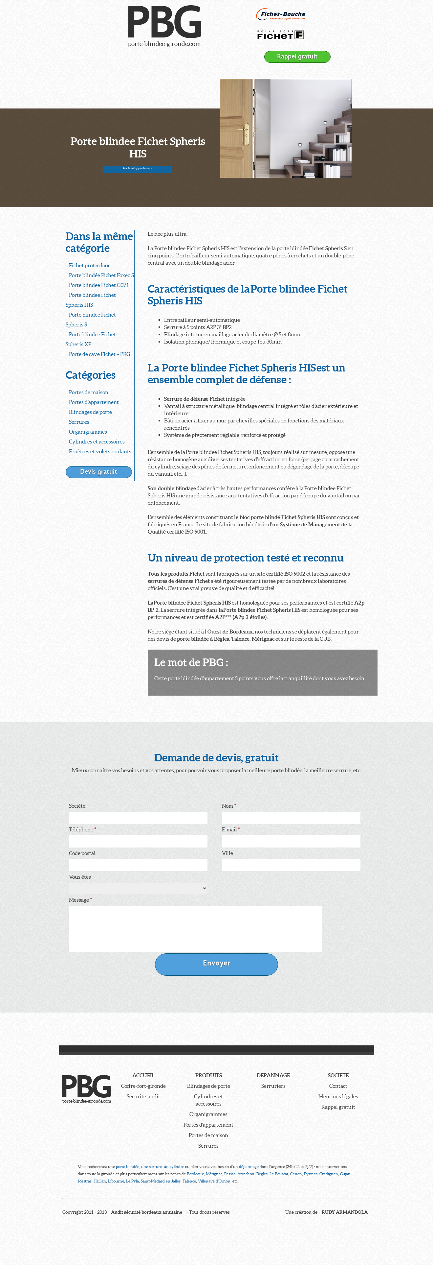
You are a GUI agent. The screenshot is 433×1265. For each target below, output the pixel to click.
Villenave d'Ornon (214, 1181)
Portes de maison (88, 392)
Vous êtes (80, 877)
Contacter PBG (216, 57)
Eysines (310, 1174)
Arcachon (245, 1174)
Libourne (116, 1181)
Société (178, 57)
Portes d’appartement (94, 402)
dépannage (249, 1166)
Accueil (77, 57)
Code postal (82, 853)
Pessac (229, 1174)
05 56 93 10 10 (350, 55)
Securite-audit (143, 1096)
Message (80, 900)
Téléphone (82, 829)
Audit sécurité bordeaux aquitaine (146, 1212)
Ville (227, 853)
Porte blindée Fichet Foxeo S (101, 275)
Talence (189, 1181)
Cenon (296, 1174)
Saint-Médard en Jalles (161, 1181)
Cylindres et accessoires (97, 441)
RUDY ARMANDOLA (345, 1212)
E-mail (231, 829)
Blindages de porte (90, 412)
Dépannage (144, 57)
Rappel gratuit (297, 56)
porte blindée (127, 1166)
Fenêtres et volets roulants (100, 451)
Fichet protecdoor (89, 265)
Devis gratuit (98, 471)
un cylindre (174, 1166)
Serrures (79, 422)
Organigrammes (88, 432)
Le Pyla (132, 1181)
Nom (229, 806)
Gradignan (328, 1174)
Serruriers (273, 1086)
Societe (338, 1075)
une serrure (151, 1166)
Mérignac (214, 1174)
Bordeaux (195, 1174)
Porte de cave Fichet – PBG (99, 354)
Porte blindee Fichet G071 (99, 285)
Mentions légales (338, 1096)
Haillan (100, 1181)
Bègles (262, 1174)
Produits (108, 57)
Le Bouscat (279, 1174)
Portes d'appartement (137, 168)
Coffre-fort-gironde (143, 1086)
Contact (338, 1086)
